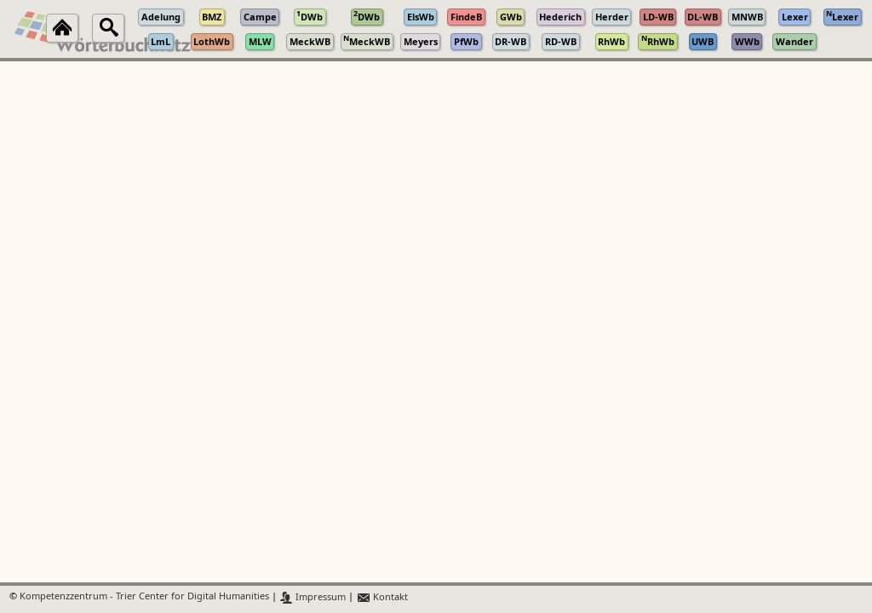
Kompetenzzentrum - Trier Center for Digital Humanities (144, 597)
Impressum (313, 597)
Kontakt (382, 597)
